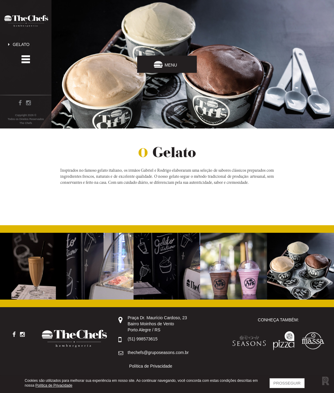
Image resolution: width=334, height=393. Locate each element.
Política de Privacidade (150, 366)
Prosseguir (287, 383)
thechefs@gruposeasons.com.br (158, 352)
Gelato (17, 44)
